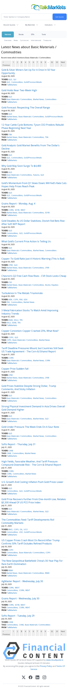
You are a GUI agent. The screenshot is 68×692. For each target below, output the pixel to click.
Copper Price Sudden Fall (14, 368)
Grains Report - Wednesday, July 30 (20, 598)
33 (57, 62)
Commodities (17, 82)
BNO (11, 529)
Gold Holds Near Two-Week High (19, 90)
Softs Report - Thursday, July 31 (18, 444)
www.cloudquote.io (54, 660)
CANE (11, 450)
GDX (25, 299)
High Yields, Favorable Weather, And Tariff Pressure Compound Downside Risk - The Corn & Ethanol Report (31, 463)
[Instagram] (44, 677)
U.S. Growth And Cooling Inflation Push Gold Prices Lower (32, 482)
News (16, 40)
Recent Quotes (9, 25)
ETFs (32, 34)
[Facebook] (31, 677)
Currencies (24, 40)
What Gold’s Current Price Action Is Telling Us (26, 241)
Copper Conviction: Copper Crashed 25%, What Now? (30, 330)
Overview (7, 40)
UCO (26, 529)
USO (21, 532)
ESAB (11, 320)
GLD (10, 79)
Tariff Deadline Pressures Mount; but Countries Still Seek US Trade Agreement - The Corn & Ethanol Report (32, 350)
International (36, 40)
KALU (16, 320)
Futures (36, 175)
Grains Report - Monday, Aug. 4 (18, 203)
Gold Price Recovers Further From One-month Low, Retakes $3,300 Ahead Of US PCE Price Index (33, 501)
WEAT (23, 210)
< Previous (6, 63)
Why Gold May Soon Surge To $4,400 (21, 165)
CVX (10, 282)
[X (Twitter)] (24, 677)
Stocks (21, 34)
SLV (14, 79)
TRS (21, 320)
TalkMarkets (12, 85)
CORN (11, 210)
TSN (10, 134)
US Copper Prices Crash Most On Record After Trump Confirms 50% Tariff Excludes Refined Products (30, 542)
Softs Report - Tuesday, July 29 (17, 615)
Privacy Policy (46, 666)
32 (52, 62)
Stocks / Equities (51, 285)
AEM (10, 299)
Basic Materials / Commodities (19, 99)
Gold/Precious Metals (33, 82)
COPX (15, 299)
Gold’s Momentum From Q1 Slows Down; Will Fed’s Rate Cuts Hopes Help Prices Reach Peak (34, 184)
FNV (21, 299)
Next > (63, 63)
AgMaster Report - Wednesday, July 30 (22, 581)
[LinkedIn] (37, 677)
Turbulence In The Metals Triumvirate (22, 293)
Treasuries (47, 40)
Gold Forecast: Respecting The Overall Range (25, 107)
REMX (11, 570)
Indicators (48, 25)
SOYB (17, 210)
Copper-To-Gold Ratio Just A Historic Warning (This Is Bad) (32, 258)
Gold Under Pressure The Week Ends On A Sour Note (30, 426)
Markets (8, 34)
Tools (44, 34)
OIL (21, 529)
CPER (11, 265)
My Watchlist (30, 25)
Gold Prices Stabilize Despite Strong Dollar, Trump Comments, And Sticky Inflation (28, 387)
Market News (38, 99)
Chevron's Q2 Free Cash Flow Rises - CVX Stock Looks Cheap (33, 276)
